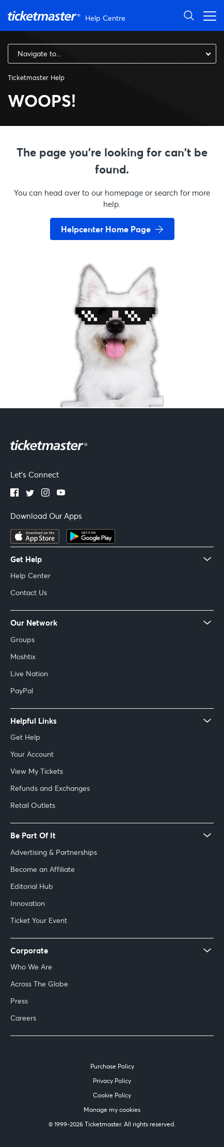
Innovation (27, 903)
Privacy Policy (112, 1081)
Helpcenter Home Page (106, 229)
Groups (22, 639)
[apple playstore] (34, 540)
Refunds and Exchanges (50, 788)
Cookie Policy (112, 1095)
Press (19, 1001)
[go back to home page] (112, 370)
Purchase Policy (112, 1066)
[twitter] (30, 493)
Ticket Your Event (38, 920)
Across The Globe (39, 984)
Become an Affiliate (42, 869)
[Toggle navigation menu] (207, 15)
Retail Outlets (32, 805)
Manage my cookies (112, 1109)
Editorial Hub (31, 886)
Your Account (32, 754)
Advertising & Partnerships (53, 852)
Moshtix (23, 656)
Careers (23, 1018)
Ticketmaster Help (36, 77)
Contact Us (28, 592)
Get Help (25, 737)
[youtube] (61, 493)
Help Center (30, 575)
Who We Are (31, 966)
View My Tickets (36, 771)
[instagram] (45, 493)
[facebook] (14, 493)
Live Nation (29, 673)
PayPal (21, 690)
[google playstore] (91, 540)
